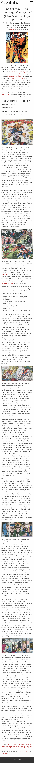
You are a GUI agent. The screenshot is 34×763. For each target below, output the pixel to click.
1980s (7, 744)
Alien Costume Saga (19, 744)
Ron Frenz (13, 748)
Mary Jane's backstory (15, 76)
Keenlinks (19, 759)
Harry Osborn (13, 746)
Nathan (12, 29)
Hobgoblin (20, 746)
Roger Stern (5, 274)
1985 (11, 744)
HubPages (4, 753)
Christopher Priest (7, 283)
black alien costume (20, 74)
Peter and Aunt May (18, 72)
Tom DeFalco (27, 748)
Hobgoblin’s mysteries (17, 78)
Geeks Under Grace (23, 751)
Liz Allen (26, 746)
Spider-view (19, 748)
